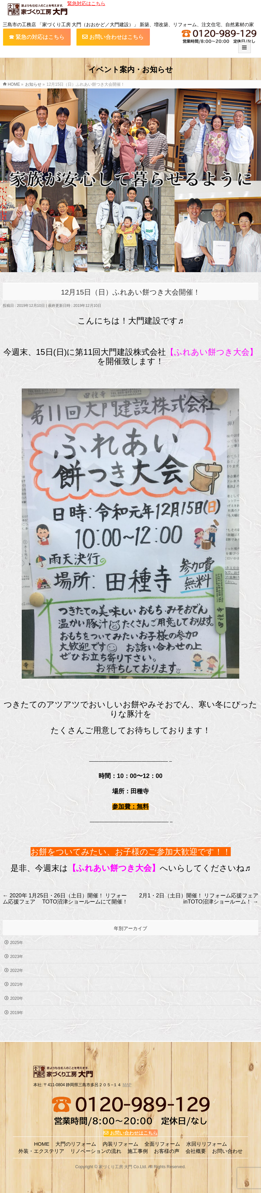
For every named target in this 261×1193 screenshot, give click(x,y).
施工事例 (137, 1150)
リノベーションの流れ (95, 1150)
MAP (127, 1083)
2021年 (16, 984)
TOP (43, 1183)
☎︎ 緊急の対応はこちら (37, 37)
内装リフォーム (120, 1143)
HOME (41, 1143)
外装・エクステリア (41, 1150)
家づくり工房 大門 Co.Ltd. (123, 1165)
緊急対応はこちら (86, 3)
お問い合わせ (129, 1183)
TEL (215, 1183)
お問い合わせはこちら (113, 37)
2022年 (16, 970)
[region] (130, 182)
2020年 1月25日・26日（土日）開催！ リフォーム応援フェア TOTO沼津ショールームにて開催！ (65, 899)
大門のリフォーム (75, 1143)
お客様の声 (166, 1150)
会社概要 (196, 1150)
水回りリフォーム (206, 1143)
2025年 (16, 942)
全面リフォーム (162, 1143)
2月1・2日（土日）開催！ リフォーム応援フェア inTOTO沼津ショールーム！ (198, 899)
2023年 (16, 956)
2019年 (16, 1012)
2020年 (16, 998)
